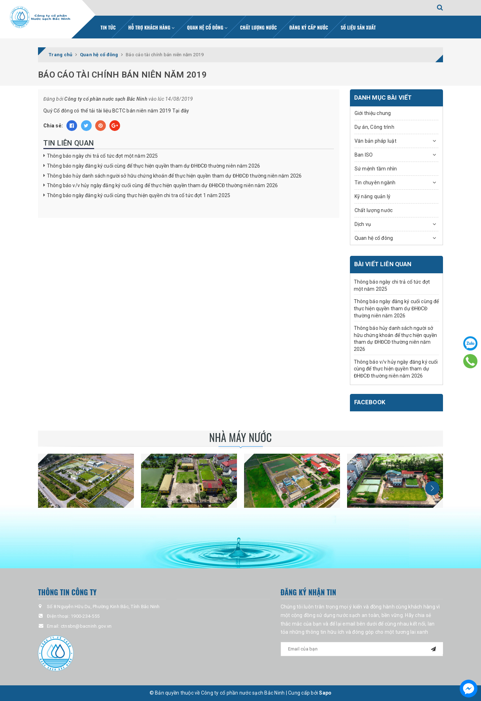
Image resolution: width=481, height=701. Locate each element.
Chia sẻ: (53, 125)
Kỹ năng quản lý (373, 196)
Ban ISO (364, 155)
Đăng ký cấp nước (309, 27)
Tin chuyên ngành (375, 182)
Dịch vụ (363, 224)
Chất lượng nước (258, 27)
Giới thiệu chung (373, 113)
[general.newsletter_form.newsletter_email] (362, 649)
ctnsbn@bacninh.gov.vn (86, 626)
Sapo (325, 693)
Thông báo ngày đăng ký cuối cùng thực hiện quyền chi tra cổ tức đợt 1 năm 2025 (138, 195)
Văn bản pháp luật (375, 141)
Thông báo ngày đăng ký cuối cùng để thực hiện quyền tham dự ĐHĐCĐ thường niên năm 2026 (153, 166)
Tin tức (108, 27)
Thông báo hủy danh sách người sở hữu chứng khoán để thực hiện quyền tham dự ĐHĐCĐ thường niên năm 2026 (174, 176)
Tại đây (180, 111)
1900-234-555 (85, 616)
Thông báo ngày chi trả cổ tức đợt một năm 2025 (102, 156)
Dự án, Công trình (374, 127)
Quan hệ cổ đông (207, 27)
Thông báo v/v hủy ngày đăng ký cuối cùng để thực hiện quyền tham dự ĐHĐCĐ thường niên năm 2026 (162, 185)
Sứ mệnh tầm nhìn (376, 169)
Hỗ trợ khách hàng (151, 27)
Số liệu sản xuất (358, 27)
